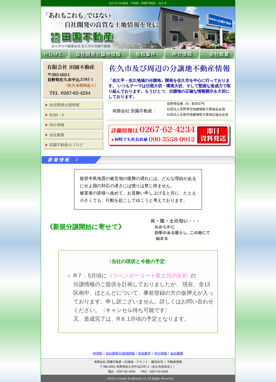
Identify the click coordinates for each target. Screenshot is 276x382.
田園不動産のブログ (66, 145)
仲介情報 (56, 125)
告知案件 (144, 353)
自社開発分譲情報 (64, 105)
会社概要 (56, 135)
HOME (97, 353)
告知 (56, 115)
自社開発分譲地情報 (120, 353)
